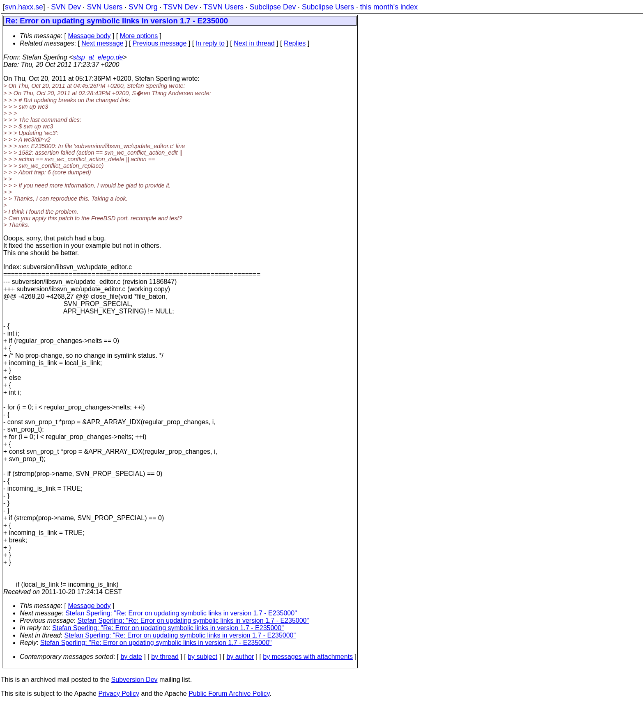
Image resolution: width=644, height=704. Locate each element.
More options (139, 35)
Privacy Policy (118, 693)
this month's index (389, 7)
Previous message (160, 43)
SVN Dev (65, 7)
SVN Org (143, 7)
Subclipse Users (328, 7)
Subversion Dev (134, 679)
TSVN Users (223, 7)
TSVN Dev (180, 7)
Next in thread (254, 43)
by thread (165, 656)
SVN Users (104, 7)
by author (240, 656)
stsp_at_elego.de (98, 57)
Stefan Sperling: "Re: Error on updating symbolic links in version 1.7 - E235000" (181, 613)
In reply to (210, 43)
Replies (295, 43)
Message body (89, 35)
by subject (202, 656)
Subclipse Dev (273, 7)
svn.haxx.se (24, 7)
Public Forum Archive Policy (229, 693)
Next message (102, 43)
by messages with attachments (308, 656)
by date (131, 656)
